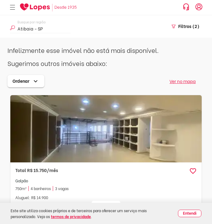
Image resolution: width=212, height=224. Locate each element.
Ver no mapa (183, 81)
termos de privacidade (71, 216)
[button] (193, 171)
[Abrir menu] (12, 7)
